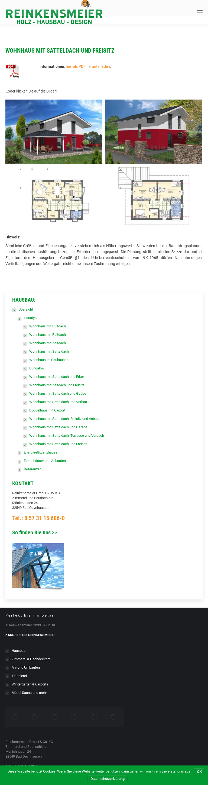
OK (199, 772)
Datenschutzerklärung (107, 779)
